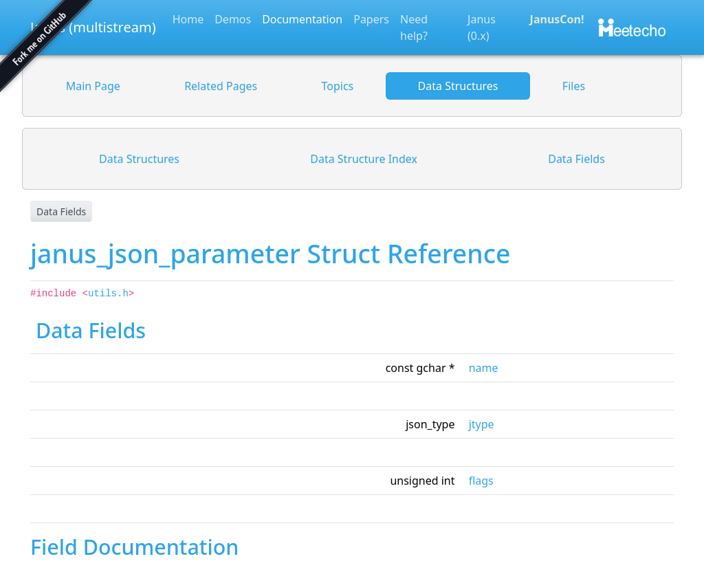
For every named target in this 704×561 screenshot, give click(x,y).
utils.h (108, 293)
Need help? (414, 27)
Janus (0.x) (482, 27)
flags (481, 480)
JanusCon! (557, 19)
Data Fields (61, 211)
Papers (371, 19)
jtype (481, 424)
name (483, 367)
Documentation (302, 19)
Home (188, 19)
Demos (232, 19)
